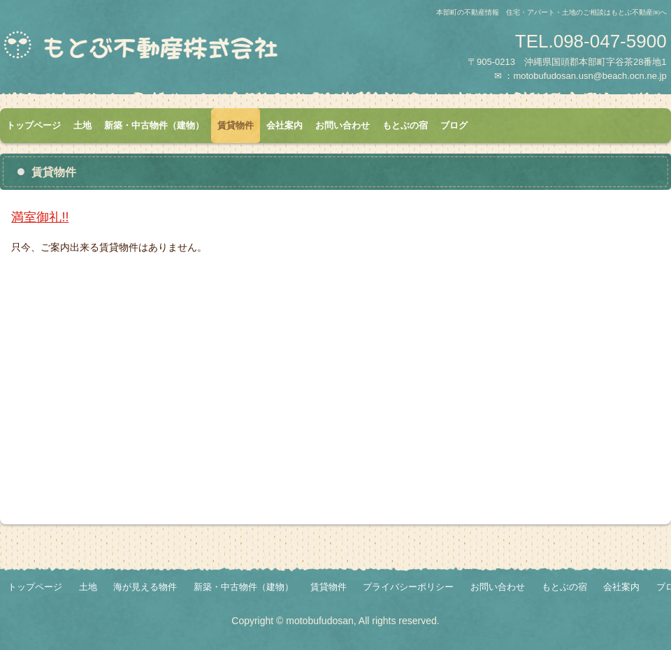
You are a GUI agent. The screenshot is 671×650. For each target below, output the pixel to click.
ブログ (454, 125)
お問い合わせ (342, 125)
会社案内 (284, 125)
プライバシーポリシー (408, 587)
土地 (82, 125)
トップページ (33, 125)
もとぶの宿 (405, 125)
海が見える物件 (145, 587)
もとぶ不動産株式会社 (164, 51)
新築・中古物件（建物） (154, 125)
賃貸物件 (235, 125)
